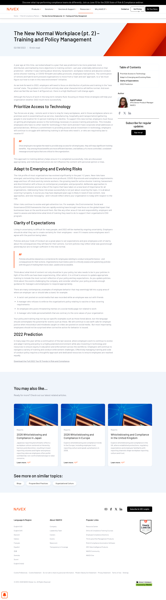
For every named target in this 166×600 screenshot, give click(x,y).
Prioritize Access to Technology (132, 73)
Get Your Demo (152, 14)
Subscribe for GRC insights (139, 509)
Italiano (16, 539)
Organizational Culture (65, 483)
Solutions (49, 14)
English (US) (18, 527)
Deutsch (17, 535)
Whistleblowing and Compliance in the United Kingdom (130, 436)
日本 (15, 551)
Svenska (17, 555)
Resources (84, 14)
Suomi (16, 559)
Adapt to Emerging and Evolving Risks (135, 77)
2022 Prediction (126, 84)
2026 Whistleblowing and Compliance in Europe (79, 436)
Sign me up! (138, 132)
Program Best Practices (38, 483)
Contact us (125, 14)
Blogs (19, 483)
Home (16, 20)
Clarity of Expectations (129, 81)
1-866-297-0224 (135, 7)
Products (35, 14)
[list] (151, 7)
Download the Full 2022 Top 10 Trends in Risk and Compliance (42, 361)
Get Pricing (138, 14)
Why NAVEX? (100, 14)
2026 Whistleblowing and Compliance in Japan (32, 436)
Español (16, 547)
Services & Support (66, 14)
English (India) (19, 564)
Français (17, 543)
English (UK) (18, 531)
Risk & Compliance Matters (29, 20)
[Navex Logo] (13, 13)
